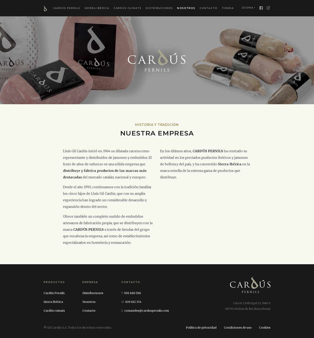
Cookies (264, 327)
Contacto (209, 8)
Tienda (228, 8)
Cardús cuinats (127, 8)
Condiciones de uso (238, 327)
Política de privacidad (201, 327)
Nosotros (186, 8)
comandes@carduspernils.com (146, 310)
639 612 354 (133, 302)
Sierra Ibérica (96, 8)
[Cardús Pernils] (250, 289)
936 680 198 (132, 293)
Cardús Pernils (66, 8)
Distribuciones (159, 8)
